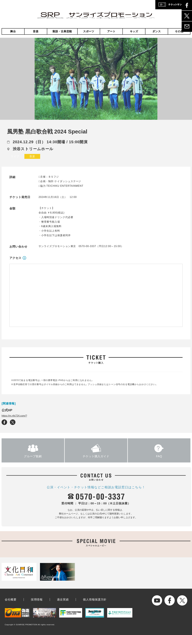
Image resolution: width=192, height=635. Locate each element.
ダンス (156, 31)
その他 (179, 31)
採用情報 (37, 599)
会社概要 (11, 599)
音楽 (35, 31)
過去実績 (63, 599)
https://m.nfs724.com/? (14, 415)
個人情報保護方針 (95, 599)
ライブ (15, 156)
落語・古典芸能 (62, 31)
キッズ (134, 31)
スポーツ (88, 31)
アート (111, 31)
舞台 (13, 31)
